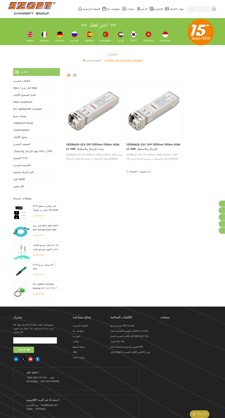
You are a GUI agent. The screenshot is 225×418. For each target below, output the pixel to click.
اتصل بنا (76, 339)
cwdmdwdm (21, 133)
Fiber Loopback (22, 105)
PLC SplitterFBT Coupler (27, 112)
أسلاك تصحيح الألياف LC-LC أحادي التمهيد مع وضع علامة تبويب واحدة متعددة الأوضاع (46, 250)
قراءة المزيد (38, 218)
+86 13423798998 (52, 389)
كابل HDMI (19, 182)
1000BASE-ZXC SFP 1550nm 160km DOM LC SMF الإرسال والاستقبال (136, 138)
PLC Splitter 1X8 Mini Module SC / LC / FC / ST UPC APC (45, 289)
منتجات (128, 9)
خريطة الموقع (79, 350)
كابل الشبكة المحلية (23, 175)
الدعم (142, 9)
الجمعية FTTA (20, 161)
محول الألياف (20, 140)
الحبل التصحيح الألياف (24, 98)
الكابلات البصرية (21, 84)
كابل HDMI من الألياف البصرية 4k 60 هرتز (130, 355)
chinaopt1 (110, 389)
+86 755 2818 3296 (40, 385)
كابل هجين (18, 189)
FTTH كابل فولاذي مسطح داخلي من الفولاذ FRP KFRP (45, 211)
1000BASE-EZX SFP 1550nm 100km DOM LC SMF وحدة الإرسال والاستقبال (87, 138)
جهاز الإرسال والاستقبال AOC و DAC (33, 154)
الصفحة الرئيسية (89, 9)
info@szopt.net (119, 385)
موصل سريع (19, 119)
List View (74, 78)
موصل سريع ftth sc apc (122, 328)
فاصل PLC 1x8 (117, 344)
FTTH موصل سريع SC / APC (44, 270)
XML (75, 355)
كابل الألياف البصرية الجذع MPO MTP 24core (130, 339)
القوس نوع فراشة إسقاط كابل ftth (126, 350)
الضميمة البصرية (21, 168)
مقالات (76, 344)
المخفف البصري (21, 147)
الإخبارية (156, 9)
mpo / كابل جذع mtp (25, 91)
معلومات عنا (111, 9)
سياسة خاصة (79, 360)
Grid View (68, 78)
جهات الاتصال (174, 9)
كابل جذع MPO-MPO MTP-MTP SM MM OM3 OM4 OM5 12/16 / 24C (46, 231)
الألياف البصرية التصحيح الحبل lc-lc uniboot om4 (130, 334)
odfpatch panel (23, 126)
